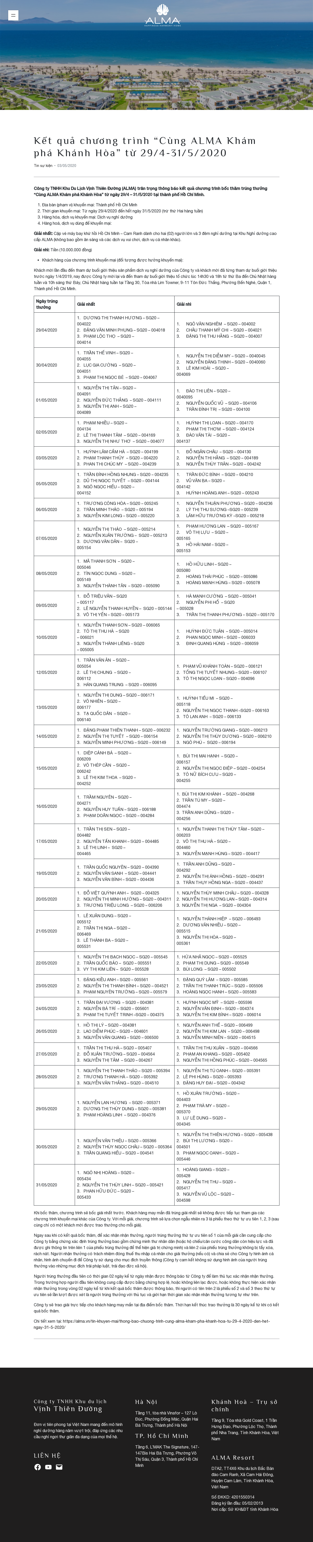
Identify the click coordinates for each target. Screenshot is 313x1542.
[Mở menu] (13, 15)
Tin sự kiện (157, 61)
